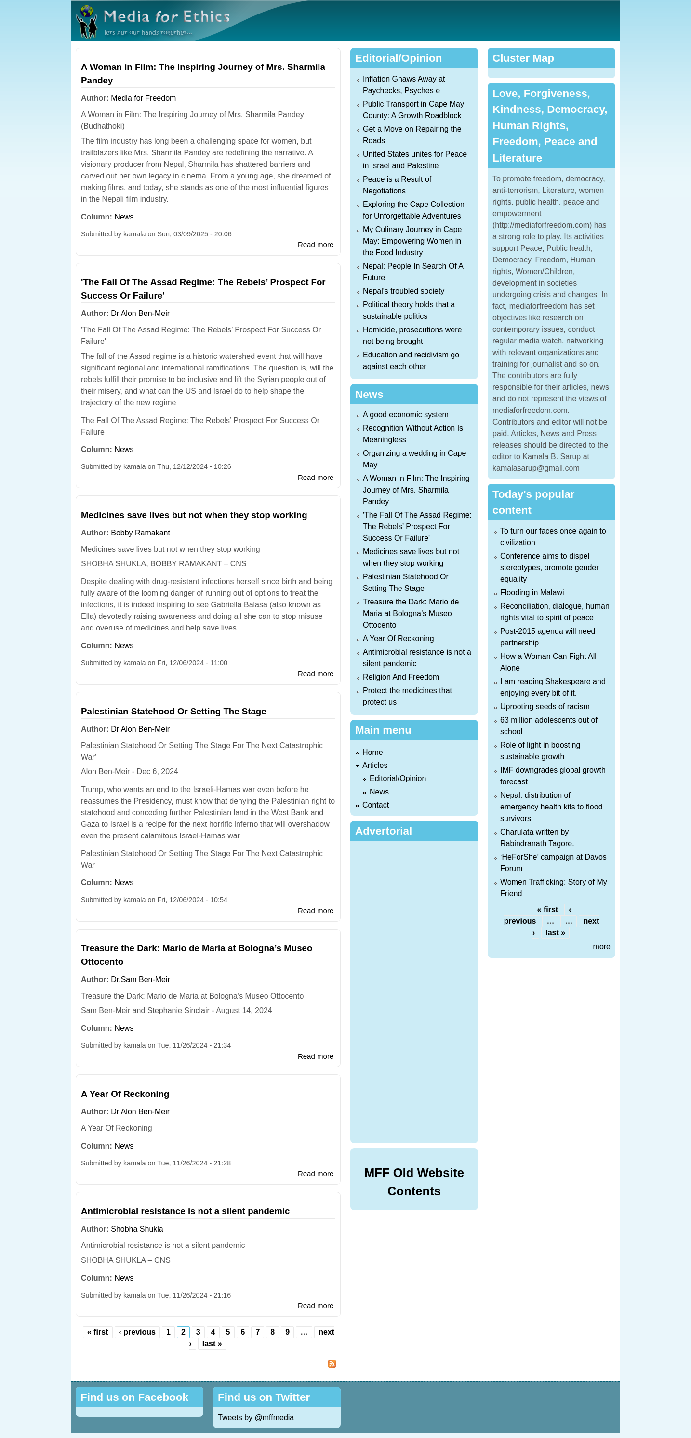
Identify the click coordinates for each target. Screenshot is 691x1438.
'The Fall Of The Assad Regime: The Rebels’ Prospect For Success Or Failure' (417, 526)
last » (212, 1344)
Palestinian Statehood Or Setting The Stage (173, 711)
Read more (315, 244)
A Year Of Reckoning (125, 1094)
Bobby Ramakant (140, 533)
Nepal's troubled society (403, 291)
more (602, 947)
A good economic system (406, 415)
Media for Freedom (143, 98)
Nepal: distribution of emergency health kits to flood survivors (551, 806)
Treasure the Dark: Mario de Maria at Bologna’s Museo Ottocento (411, 613)
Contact (375, 805)
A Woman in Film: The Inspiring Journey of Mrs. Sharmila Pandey (416, 490)
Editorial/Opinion (398, 778)
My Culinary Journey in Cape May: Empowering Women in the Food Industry (412, 241)
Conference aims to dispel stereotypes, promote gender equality (549, 567)
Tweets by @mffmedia (256, 1417)
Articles (374, 765)
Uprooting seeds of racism (545, 706)
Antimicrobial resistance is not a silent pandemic (185, 1211)
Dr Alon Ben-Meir (140, 313)
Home (372, 752)
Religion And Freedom (401, 677)
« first (97, 1332)
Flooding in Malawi (532, 593)
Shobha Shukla (137, 1229)
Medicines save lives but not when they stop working (194, 515)
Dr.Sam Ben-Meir (140, 979)
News (123, 217)
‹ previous (137, 1332)
